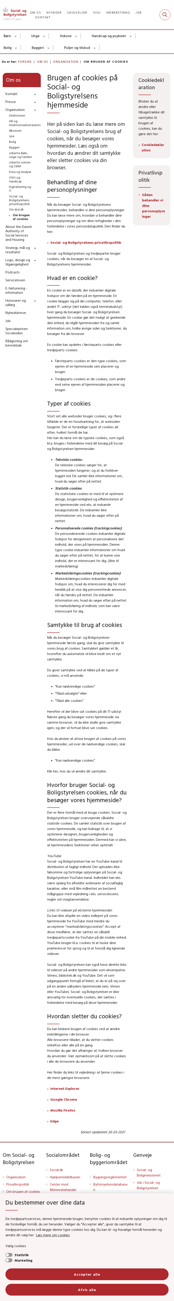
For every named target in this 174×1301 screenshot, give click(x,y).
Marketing (23, 1260)
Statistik (21, 1255)
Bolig (8, 47)
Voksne (66, 35)
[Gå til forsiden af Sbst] (13, 14)
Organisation (16, 1177)
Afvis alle (87, 1289)
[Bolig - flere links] (16, 47)
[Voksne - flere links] (76, 35)
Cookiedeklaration (153, 147)
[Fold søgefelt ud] (165, 14)
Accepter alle (87, 1274)
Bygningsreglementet (110, 1177)
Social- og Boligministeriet (149, 1172)
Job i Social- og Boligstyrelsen (148, 1185)
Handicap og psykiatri (109, 35)
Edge (54, 1121)
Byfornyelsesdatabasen (110, 1187)
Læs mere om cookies (53, 1235)
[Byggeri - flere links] (48, 47)
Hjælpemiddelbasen (65, 1177)
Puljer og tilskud (77, 47)
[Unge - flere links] (44, 35)
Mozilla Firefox (62, 1110)
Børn (7, 35)
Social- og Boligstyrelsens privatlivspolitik (85, 242)
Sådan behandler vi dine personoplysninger (153, 205)
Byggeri (38, 47)
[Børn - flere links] (15, 35)
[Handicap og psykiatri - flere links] (130, 35)
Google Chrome (63, 1099)
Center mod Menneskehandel (63, 1187)
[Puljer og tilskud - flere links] (94, 47)
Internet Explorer (65, 1088)
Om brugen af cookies (23, 1191)
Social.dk (56, 1169)
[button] (34, 94)
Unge (35, 35)
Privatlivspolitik (17, 1184)
